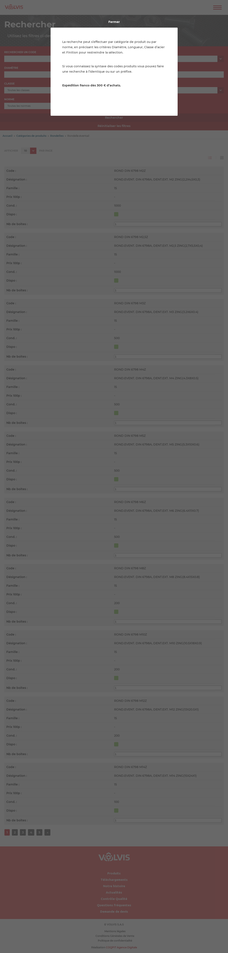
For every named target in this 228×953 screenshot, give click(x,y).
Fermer (114, 22)
